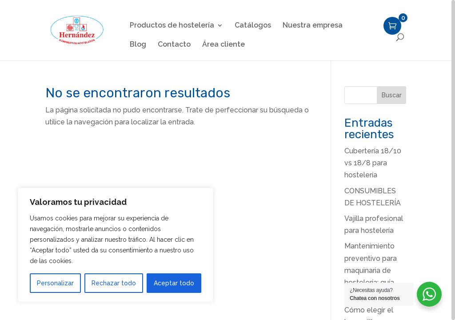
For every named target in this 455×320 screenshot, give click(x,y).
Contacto (174, 44)
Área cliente (223, 44)
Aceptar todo (174, 283)
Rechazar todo (114, 283)
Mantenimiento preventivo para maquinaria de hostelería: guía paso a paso (370, 270)
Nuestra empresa (313, 25)
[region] (227, 160)
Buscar (392, 95)
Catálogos (253, 25)
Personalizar (55, 283)
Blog (138, 44)
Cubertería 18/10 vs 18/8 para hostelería (372, 163)
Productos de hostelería (172, 25)
